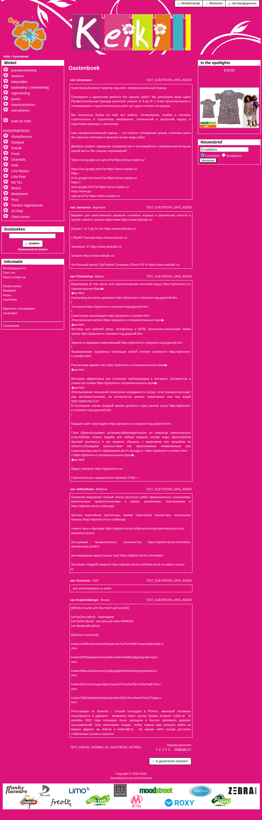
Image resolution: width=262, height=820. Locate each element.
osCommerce (143, 778)
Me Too (16, 182)
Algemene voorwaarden (19, 308)
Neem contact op (14, 277)
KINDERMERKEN (16, 131)
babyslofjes (19, 82)
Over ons (9, 272)
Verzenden (10, 313)
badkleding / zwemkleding (30, 87)
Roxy (15, 200)
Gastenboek (21, 56)
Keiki (7, 56)
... (172, 749)
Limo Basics (20, 171)
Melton (16, 188)
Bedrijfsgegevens (14, 268)
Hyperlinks (10, 299)
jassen (16, 99)
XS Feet (17, 211)
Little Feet (18, 177)
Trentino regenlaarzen (27, 205)
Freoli (15, 154)
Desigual (17, 142)
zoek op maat (21, 121)
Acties (7, 295)
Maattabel (9, 290)
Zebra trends (20, 217)
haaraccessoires (23, 105)
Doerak (16, 148)
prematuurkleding (24, 70)
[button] (189, 3)
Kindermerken (12, 286)
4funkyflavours (21, 137)
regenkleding (20, 93)
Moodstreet (19, 194)
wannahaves (20, 110)
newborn (17, 76)
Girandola (18, 159)
